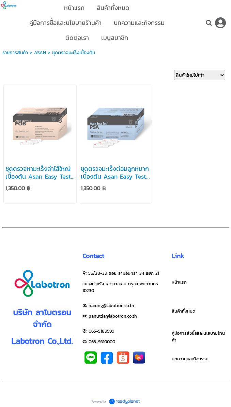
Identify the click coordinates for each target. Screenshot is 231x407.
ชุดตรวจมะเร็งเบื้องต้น (73, 52)
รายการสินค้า (15, 52)
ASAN (40, 52)
